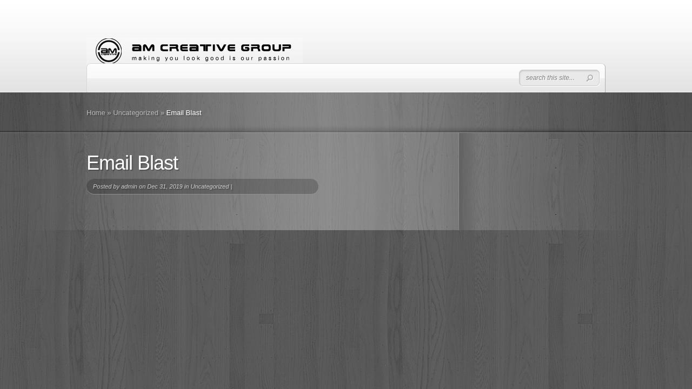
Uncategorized (135, 113)
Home (95, 113)
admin (129, 186)
